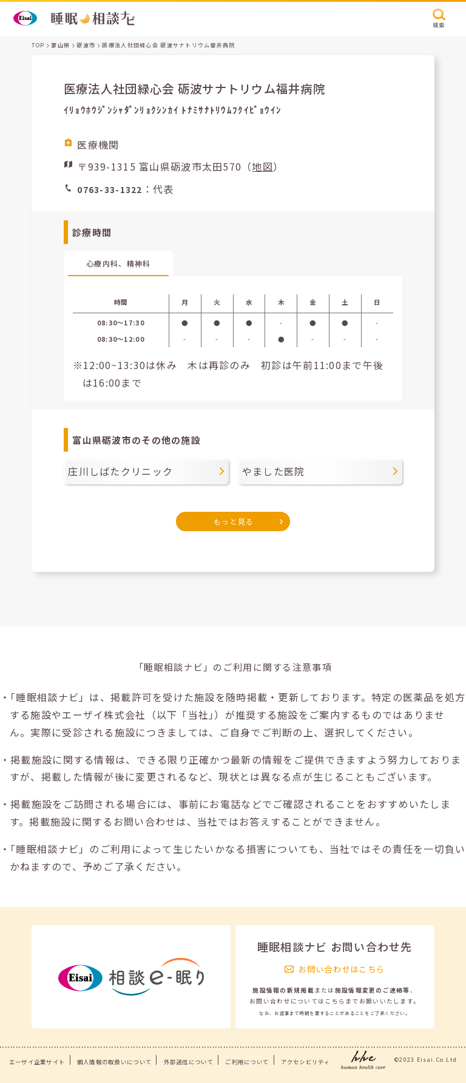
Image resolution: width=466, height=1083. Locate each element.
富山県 (60, 45)
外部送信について (189, 1062)
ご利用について (247, 1062)
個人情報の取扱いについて (114, 1062)
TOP (38, 45)
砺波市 (85, 45)
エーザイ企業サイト (37, 1062)
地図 (262, 166)
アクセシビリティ (305, 1062)
